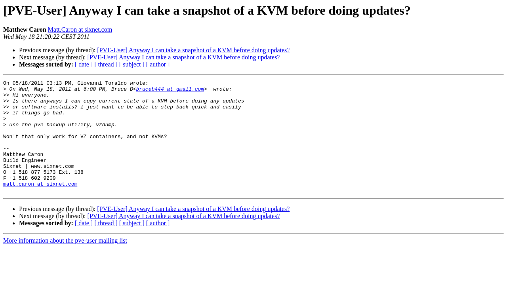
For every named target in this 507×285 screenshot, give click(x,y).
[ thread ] (106, 64)
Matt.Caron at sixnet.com (80, 29)
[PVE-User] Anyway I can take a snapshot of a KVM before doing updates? (193, 50)
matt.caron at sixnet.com (40, 205)
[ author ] (158, 64)
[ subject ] (132, 64)
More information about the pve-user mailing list (65, 263)
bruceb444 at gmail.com (170, 91)
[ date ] (84, 64)
